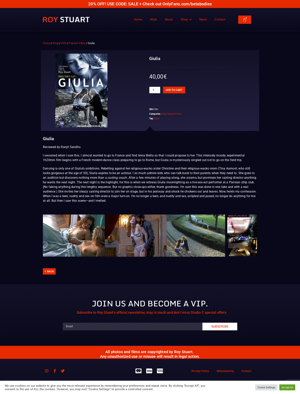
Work (153, 19)
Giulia (156, 118)
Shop (186, 19)
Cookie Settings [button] (266, 387)
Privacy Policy (200, 371)
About (169, 19)
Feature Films (77, 43)
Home (138, 19)
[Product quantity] (154, 90)
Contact (219, 19)
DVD (64, 43)
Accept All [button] (287, 387)
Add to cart (174, 89)
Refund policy (225, 371)
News (203, 19)
